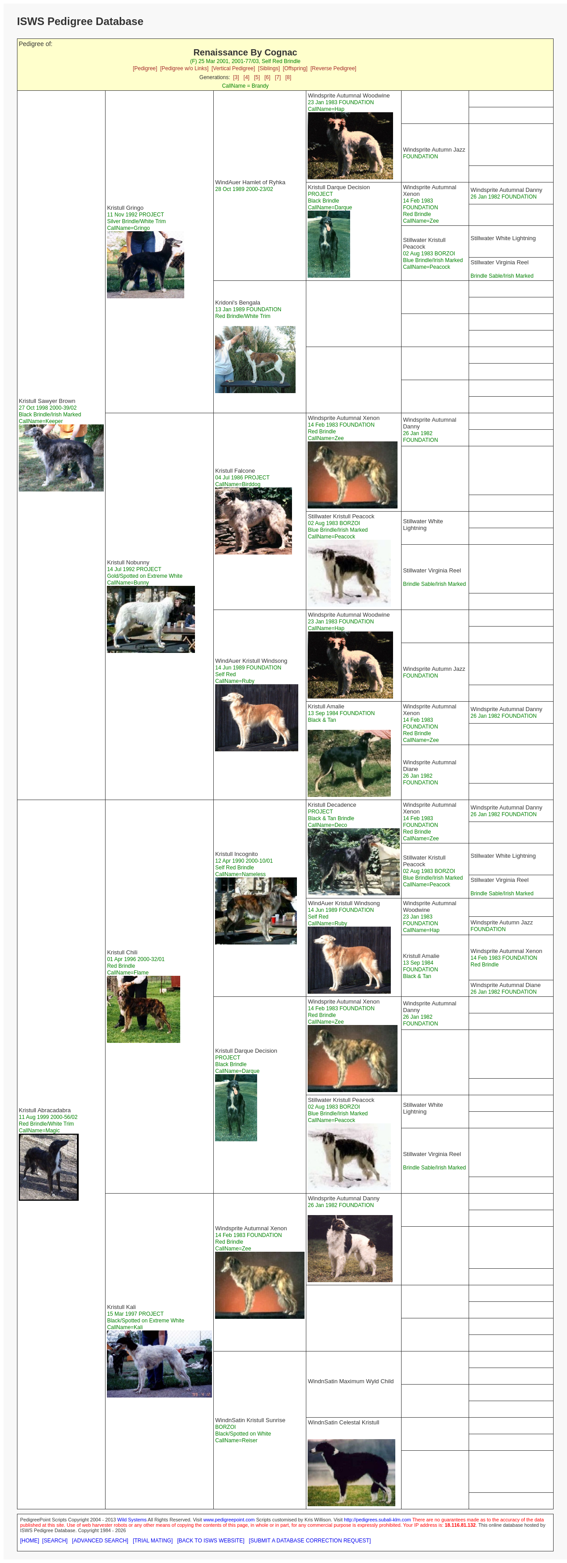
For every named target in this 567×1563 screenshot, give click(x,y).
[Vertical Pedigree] (233, 68)
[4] (247, 77)
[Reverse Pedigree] (333, 68)
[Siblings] (269, 68)
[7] (278, 77)
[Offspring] (295, 68)
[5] (257, 77)
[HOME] (29, 1541)
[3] (236, 77)
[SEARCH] (55, 1541)
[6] (267, 77)
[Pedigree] (145, 68)
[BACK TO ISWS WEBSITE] (210, 1541)
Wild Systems (132, 1519)
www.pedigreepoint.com (229, 1519)
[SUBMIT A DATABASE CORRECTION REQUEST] (310, 1541)
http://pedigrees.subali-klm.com (377, 1519)
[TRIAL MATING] (153, 1541)
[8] (288, 77)
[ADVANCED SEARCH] (100, 1541)
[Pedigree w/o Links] (184, 68)
